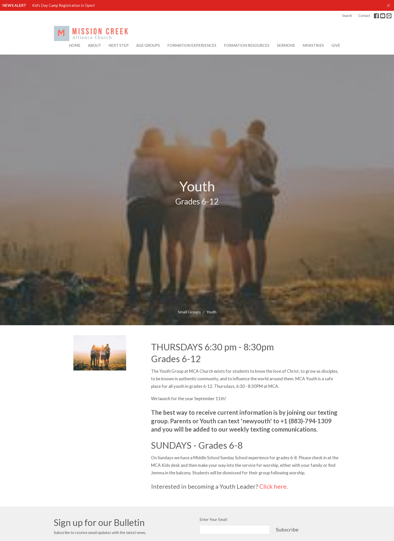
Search (347, 16)
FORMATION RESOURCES (246, 45)
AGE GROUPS (148, 45)
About (94, 45)
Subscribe (287, 529)
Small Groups (189, 311)
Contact (364, 16)
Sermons (286, 45)
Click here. (273, 486)
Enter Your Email (213, 519)
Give (335, 45)
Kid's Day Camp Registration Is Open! (63, 5)
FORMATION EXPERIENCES (191, 45)
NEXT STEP (119, 45)
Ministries (313, 45)
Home (74, 45)
